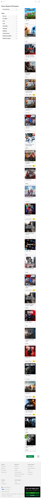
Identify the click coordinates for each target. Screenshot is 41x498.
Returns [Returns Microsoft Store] (29, 470)
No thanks (32, 495)
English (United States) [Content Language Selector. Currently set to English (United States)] (6, 487)
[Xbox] (3, 4)
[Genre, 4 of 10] (10, 24)
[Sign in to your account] (39, 1)
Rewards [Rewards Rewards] (2, 481)
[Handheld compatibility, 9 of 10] (10, 36)
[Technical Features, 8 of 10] (10, 33)
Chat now (32, 492)
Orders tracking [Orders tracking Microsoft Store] (30, 472)
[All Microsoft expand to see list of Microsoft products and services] (1, 1)
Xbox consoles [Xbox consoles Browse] (3, 466)
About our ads (4, 495)
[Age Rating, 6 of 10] (10, 28)
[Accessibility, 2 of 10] (10, 19)
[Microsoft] (20, 1)
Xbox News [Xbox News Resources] (16, 466)
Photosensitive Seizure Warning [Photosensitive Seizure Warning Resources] (19, 474)
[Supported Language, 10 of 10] (10, 38)
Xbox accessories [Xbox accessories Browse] (3, 472)
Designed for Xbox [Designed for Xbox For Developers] (17, 483)
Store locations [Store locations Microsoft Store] (30, 474)
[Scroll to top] (38, 456)
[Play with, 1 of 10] (10, 16)
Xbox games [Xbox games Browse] (3, 468)
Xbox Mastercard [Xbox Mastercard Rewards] (3, 483)
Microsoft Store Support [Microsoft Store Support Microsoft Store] (31, 468)
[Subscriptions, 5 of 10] (10, 26)
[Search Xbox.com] (4, 2)
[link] (30, 16)
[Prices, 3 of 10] (10, 21)
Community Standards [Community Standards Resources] (18, 472)
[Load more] (30, 456)
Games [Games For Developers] (16, 481)
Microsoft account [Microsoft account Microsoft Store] (30, 466)
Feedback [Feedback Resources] (16, 470)
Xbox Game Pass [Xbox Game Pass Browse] (3, 470)
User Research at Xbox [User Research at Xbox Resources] (18, 476)
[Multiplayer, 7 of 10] (10, 31)
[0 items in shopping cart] (36, 1)
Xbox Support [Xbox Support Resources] (17, 468)
